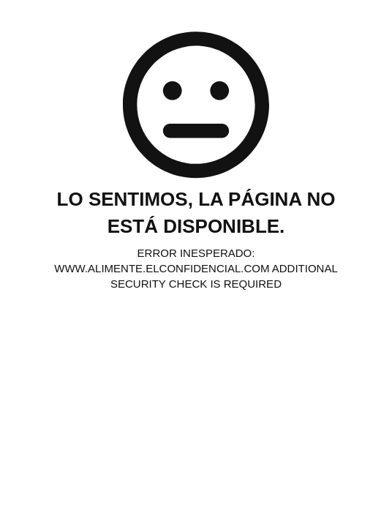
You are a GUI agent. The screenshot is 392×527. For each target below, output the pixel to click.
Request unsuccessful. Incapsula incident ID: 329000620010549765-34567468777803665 (196, 263)
